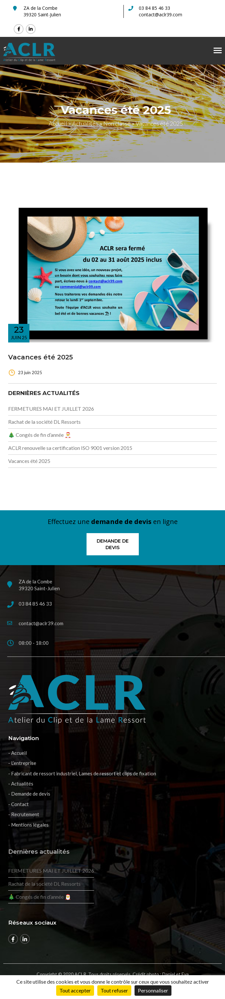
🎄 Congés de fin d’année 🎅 (39, 435)
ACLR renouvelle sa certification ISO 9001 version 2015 (70, 448)
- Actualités (20, 783)
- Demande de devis (29, 794)
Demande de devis (113, 544)
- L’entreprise (22, 763)
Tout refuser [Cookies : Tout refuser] (114, 990)
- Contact (18, 804)
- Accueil (17, 753)
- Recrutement (23, 814)
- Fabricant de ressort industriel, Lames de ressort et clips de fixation (82, 773)
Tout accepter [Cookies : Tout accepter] (75, 990)
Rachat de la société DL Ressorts (44, 422)
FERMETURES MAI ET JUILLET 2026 (51, 408)
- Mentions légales (28, 825)
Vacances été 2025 (40, 357)
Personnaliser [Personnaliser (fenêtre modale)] (153, 990)
